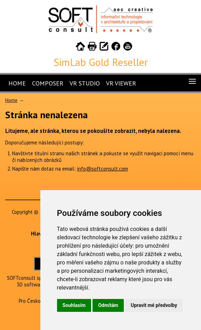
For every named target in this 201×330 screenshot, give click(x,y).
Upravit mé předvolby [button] (154, 305)
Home (17, 83)
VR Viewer (121, 83)
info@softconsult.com (102, 168)
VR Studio (85, 83)
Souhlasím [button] (74, 305)
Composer (47, 83)
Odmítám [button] (108, 305)
